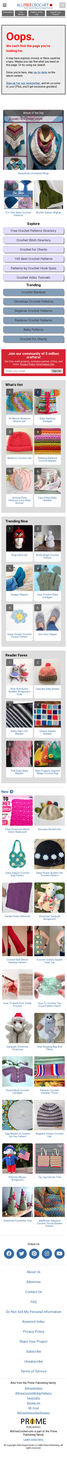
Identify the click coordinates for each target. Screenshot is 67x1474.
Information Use (45, 364)
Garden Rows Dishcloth (17, 916)
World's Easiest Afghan (48, 212)
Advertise (33, 1282)
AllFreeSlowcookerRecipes (33, 1413)
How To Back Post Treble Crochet (17, 1005)
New (7, 792)
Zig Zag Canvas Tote (49, 1177)
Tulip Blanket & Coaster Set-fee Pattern (17, 1135)
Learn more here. (33, 1439)
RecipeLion (33, 1403)
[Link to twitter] (22, 1254)
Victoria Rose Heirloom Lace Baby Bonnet (19, 501)
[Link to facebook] (9, 1254)
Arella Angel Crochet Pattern (47, 556)
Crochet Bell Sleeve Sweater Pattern (17, 961)
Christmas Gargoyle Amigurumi (49, 917)
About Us (33, 1272)
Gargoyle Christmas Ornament (17, 1048)
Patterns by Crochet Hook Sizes (33, 268)
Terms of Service (34, 1371)
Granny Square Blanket (47, 732)
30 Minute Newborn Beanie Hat (19, 420)
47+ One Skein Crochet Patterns (18, 214)
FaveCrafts (33, 1398)
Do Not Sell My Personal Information (33, 1312)
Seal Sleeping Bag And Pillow (49, 1048)
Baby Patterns (34, 329)
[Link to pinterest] (34, 1254)
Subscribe (33, 1351)
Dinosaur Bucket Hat (49, 829)
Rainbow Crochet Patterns (33, 320)
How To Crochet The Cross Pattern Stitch (49, 1005)
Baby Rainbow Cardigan (47, 420)
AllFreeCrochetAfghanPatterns (33, 1393)
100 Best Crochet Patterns (33, 259)
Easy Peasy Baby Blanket (47, 499)
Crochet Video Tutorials (33, 277)
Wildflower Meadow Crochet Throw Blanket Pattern (49, 1223)
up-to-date (40, 72)
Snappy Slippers (19, 594)
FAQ (34, 1302)
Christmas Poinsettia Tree (17, 1221)
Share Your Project (33, 1342)
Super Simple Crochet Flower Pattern (19, 635)
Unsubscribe (33, 1361)
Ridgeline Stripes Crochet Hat (49, 1135)
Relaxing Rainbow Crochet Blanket (47, 459)
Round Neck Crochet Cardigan (17, 1092)
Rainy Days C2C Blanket (19, 732)
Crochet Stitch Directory (34, 240)
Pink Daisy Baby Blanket (19, 772)
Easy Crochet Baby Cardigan (47, 596)
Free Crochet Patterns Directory (33, 231)
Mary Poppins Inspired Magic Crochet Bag (47, 772)
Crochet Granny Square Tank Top (50, 961)
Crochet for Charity (33, 249)
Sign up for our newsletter (23, 83)
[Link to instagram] (47, 1254)
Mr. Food (33, 1408)
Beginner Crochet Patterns (33, 311)
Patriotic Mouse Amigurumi (17, 1178)
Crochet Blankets (33, 292)
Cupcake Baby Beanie (47, 689)
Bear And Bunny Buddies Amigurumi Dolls (19, 692)
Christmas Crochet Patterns (33, 301)
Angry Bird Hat (19, 555)
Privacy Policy (27, 364)
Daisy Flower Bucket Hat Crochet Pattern (49, 874)
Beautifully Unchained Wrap (33, 173)
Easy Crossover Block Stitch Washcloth (17, 830)
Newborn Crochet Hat (19, 458)
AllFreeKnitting (33, 1388)
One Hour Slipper (47, 634)
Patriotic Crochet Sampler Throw (49, 1092)
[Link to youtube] (59, 1254)
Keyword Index (33, 1322)
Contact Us (33, 1292)
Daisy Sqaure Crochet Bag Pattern (17, 874)
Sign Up (57, 371)
